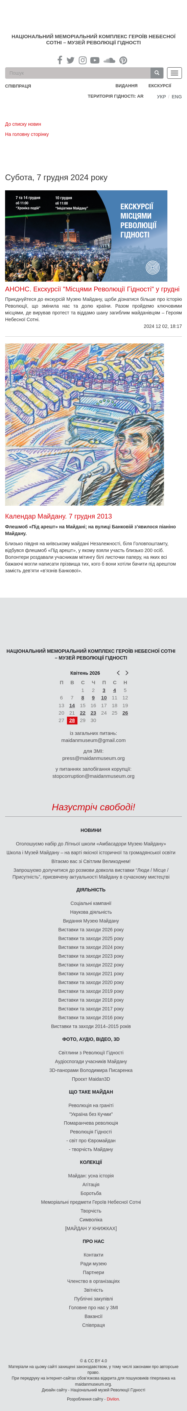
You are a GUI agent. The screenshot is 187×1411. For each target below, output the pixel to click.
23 (93, 713)
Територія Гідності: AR (116, 96)
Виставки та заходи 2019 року (91, 991)
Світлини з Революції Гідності (91, 1052)
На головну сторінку (27, 134)
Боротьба (90, 1193)
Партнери (93, 1272)
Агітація (91, 1184)
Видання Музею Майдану (91, 921)
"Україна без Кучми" (91, 1114)
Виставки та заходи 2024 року (91, 947)
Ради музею (93, 1263)
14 (72, 705)
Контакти (93, 1255)
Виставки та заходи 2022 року (91, 964)
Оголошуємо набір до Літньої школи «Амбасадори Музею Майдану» (91, 843)
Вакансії (93, 1316)
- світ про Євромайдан (90, 1140)
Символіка (90, 1219)
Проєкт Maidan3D (91, 1079)
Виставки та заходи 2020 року (91, 982)
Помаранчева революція (91, 1123)
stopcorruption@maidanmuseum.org (93, 776)
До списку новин (23, 124)
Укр (161, 96)
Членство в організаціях (93, 1281)
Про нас (93, 1241)
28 (72, 720)
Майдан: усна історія (91, 1175)
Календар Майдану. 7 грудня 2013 (58, 516)
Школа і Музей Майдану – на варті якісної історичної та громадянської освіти (91, 852)
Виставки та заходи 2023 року (91, 956)
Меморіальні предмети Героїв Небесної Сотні (91, 1202)
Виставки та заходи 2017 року (91, 1008)
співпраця (18, 86)
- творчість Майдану (91, 1149)
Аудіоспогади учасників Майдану (91, 1061)
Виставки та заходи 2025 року (91, 938)
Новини (90, 830)
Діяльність (91, 889)
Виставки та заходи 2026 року (91, 929)
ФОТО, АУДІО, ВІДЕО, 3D (91, 1039)
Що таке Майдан (91, 1092)
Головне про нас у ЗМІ (93, 1307)
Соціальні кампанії (91, 903)
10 (104, 697)
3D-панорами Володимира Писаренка (91, 1070)
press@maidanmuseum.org (93, 758)
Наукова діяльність (91, 912)
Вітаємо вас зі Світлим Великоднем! (91, 861)
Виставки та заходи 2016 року (91, 1017)
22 (83, 713)
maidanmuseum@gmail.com (93, 740)
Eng (177, 96)
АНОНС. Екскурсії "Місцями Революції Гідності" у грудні (92, 289)
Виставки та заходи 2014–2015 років (91, 1026)
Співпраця (93, 1325)
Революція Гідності (91, 1131)
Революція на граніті (91, 1105)
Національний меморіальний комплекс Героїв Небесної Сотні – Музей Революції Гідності (93, 39)
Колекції (91, 1162)
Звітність (93, 1290)
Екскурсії (159, 85)
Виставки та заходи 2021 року (91, 973)
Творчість (90, 1211)
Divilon (113, 1399)
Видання (126, 85)
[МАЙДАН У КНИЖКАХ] (91, 1228)
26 (125, 713)
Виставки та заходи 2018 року (91, 1000)
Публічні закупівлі (93, 1298)
